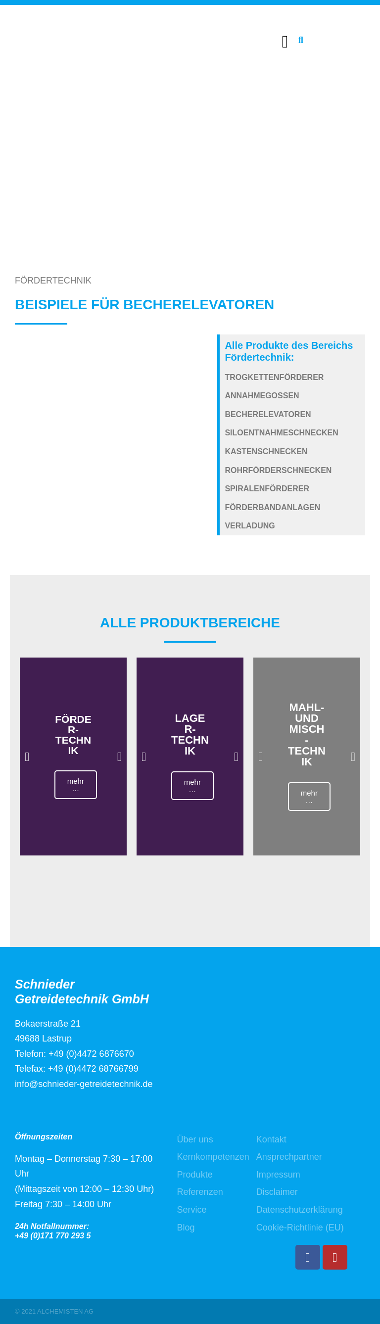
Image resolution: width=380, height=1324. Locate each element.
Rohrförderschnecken (278, 470)
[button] (285, 42)
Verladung (250, 525)
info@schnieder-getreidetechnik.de (83, 1084)
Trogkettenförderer (274, 377)
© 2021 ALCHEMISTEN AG (54, 1311)
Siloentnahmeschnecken (281, 432)
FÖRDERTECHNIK (53, 280)
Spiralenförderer (267, 488)
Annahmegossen (262, 395)
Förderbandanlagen (272, 507)
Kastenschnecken (266, 451)
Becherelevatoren (268, 414)
